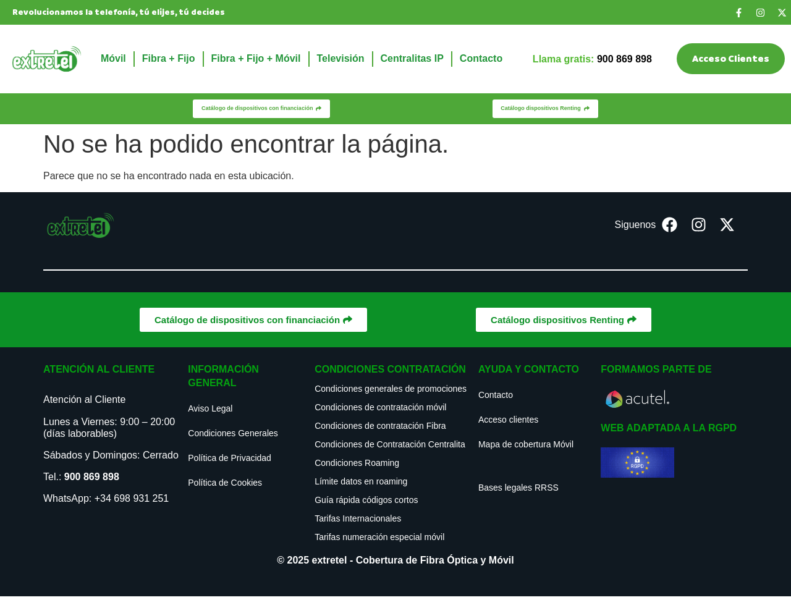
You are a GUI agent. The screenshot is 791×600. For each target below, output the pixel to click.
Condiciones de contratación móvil (380, 411)
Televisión (341, 58)
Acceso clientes (508, 423)
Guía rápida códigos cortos (366, 504)
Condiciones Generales (233, 437)
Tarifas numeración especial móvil (379, 541)
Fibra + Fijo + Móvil (256, 58)
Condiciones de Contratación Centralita (390, 448)
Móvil (113, 58)
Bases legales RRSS (518, 491)
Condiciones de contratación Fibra (380, 429)
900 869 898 (91, 480)
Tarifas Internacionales (358, 522)
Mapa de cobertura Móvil (525, 448)
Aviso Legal (210, 412)
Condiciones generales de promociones (391, 392)
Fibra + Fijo (168, 58)
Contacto (481, 58)
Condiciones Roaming (357, 466)
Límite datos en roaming (361, 485)
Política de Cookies (225, 486)
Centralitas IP (412, 58)
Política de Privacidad (229, 462)
